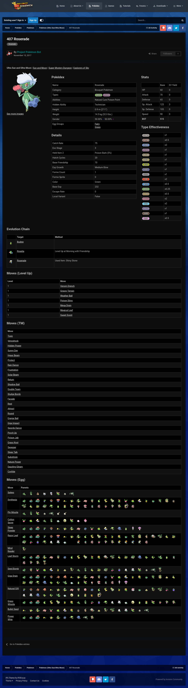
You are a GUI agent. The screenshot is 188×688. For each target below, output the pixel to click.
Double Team (14, 389)
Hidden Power (14, 345)
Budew (20, 242)
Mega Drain (65, 305)
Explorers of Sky (81, 68)
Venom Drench (67, 286)
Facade (11, 399)
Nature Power (14, 462)
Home (82, 8)
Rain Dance (13, 365)
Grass (97, 127)
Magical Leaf (66, 310)
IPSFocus (21, 678)
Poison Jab (13, 437)
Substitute (13, 457)
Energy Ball (13, 418)
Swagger (12, 447)
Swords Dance (15, 428)
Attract (11, 408)
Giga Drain (13, 576)
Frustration (13, 370)
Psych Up (12, 433)
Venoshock (13, 341)
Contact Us (34, 681)
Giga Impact (13, 423)
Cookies (45, 681)
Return (11, 379)
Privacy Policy (21, 681)
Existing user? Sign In (15, 20)
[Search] (146, 20)
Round (11, 413)
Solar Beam (13, 375)
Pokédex (116, 8)
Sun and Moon (40, 68)
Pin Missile (13, 512)
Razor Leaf (13, 535)
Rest (10, 404)
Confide (11, 471)
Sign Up (32, 20)
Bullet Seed (13, 609)
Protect (11, 360)
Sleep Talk (13, 452)
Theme (9, 681)
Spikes (11, 492)
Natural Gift (13, 588)
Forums (162, 8)
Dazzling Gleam (15, 466)
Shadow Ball (14, 384)
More (178, 8)
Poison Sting (66, 300)
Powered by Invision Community (169, 679)
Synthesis (12, 499)
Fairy (97, 124)
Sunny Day (13, 350)
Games (131, 8)
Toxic (10, 336)
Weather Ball (66, 296)
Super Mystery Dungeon (60, 68)
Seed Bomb (13, 568)
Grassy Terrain (67, 291)
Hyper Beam (14, 355)
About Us (97, 8)
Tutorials (146, 8)
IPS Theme (10, 678)
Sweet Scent (66, 315)
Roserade (21, 260)
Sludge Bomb (14, 394)
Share (153, 53)
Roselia (20, 251)
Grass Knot (13, 442)
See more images (15, 114)
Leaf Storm (13, 556)
